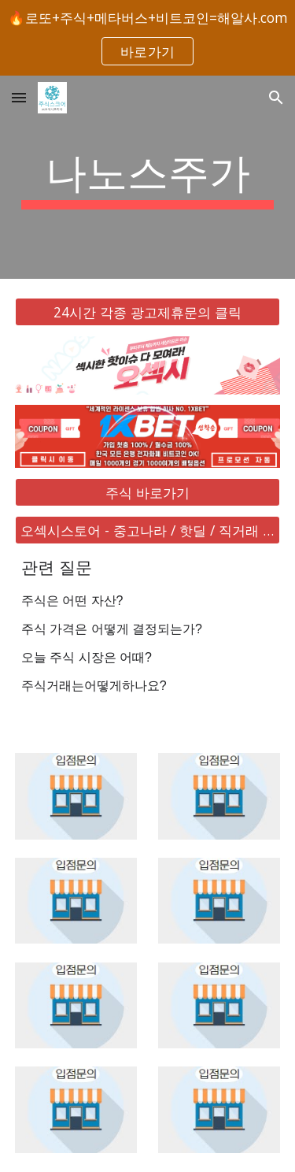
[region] (147, 38)
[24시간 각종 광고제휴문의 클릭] (148, 312)
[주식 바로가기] (148, 491)
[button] (19, 97)
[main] (148, 177)
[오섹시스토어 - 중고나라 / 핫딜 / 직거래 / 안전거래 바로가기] (148, 530)
